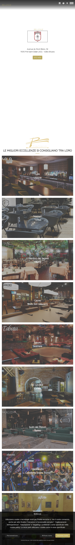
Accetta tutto (62, 535)
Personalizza (12, 535)
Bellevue (6, 5)
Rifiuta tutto (47, 535)
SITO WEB (37, 57)
